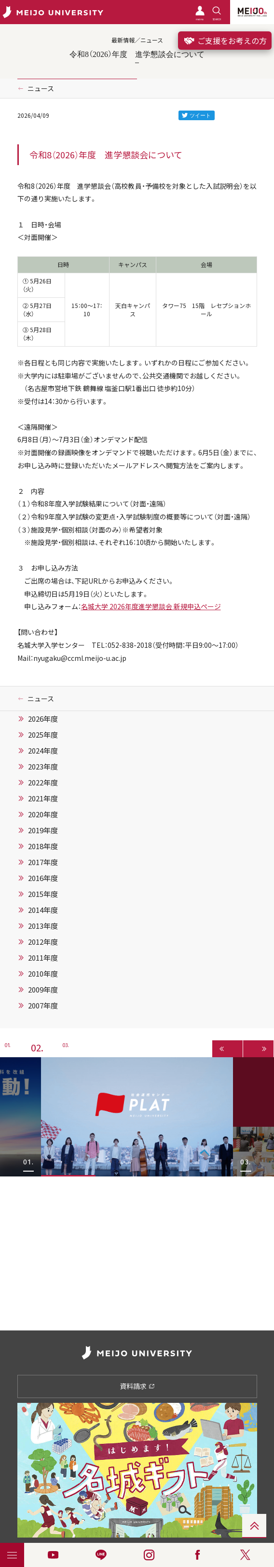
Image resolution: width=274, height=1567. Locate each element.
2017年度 (43, 862)
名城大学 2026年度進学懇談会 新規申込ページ (151, 606)
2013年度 (43, 926)
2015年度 (43, 894)
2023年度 (43, 766)
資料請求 (137, 1386)
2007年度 (43, 1005)
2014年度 (43, 910)
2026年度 (43, 719)
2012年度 (43, 942)
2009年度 (43, 989)
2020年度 (43, 814)
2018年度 (43, 846)
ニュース (40, 88)
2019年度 (43, 830)
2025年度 (43, 734)
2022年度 (43, 782)
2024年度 (43, 750)
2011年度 (43, 957)
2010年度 (43, 973)
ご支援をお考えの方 (225, 40)
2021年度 (43, 798)
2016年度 (43, 878)
